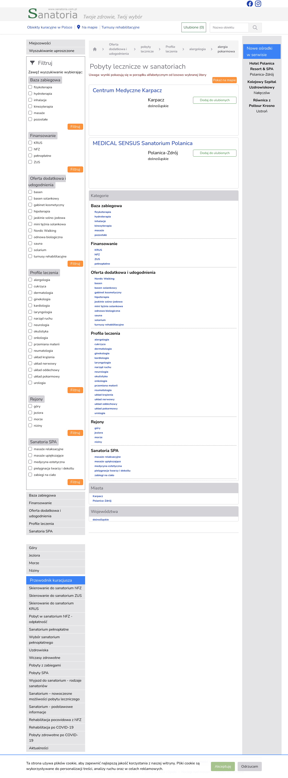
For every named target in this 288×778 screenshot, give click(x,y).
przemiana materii (47, 344)
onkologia (41, 338)
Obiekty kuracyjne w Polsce (49, 27)
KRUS (38, 143)
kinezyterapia (43, 106)
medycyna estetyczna (49, 462)
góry (37, 406)
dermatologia (43, 293)
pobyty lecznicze (147, 49)
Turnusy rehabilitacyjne (120, 27)
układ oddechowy (46, 370)
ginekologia (42, 299)
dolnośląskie (101, 519)
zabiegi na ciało (45, 475)
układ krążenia (44, 357)
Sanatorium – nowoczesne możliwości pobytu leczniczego (54, 696)
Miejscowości (40, 43)
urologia (40, 383)
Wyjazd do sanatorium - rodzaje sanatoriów (55, 683)
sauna (38, 243)
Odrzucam (249, 766)
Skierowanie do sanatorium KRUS (51, 606)
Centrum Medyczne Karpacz (127, 90)
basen (38, 192)
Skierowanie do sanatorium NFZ (55, 588)
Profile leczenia (41, 523)
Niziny (34, 570)
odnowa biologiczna (48, 237)
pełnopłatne (42, 156)
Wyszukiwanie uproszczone (51, 50)
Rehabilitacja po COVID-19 (51, 727)
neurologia (41, 325)
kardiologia (42, 305)
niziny (38, 425)
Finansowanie (40, 503)
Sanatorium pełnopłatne (49, 629)
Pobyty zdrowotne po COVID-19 (53, 737)
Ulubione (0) (194, 27)
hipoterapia (42, 211)
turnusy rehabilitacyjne (50, 256)
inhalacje (40, 100)
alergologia (42, 280)
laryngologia (43, 312)
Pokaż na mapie (224, 80)
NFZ (37, 149)
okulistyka (41, 331)
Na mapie (87, 27)
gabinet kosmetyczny (49, 205)
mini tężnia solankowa (50, 224)
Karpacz (98, 496)
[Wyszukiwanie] (255, 27)
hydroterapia (43, 94)
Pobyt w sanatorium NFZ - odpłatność (50, 619)
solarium (40, 250)
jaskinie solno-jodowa (49, 218)
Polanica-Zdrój (102, 501)
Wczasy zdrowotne (44, 657)
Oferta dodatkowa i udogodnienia (45, 513)
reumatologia (43, 351)
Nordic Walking (45, 231)
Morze (34, 563)
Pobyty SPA (39, 672)
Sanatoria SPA (41, 531)
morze (38, 419)
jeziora (38, 413)
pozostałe (41, 119)
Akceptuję (223, 766)
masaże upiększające (49, 455)
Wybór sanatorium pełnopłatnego (44, 640)
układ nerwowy (45, 363)
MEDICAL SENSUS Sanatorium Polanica (143, 143)
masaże (39, 113)
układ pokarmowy (47, 376)
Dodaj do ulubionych (215, 100)
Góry (33, 547)
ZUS (37, 162)
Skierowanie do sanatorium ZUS (55, 595)
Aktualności (38, 748)
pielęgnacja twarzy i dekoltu (54, 468)
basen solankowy (46, 198)
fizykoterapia (43, 87)
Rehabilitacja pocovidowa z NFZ (55, 719)
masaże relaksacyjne (48, 449)
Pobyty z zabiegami (45, 665)
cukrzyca (40, 286)
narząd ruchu (43, 318)
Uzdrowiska (38, 650)
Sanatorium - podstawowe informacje (51, 709)
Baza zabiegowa (42, 495)
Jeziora (34, 555)
